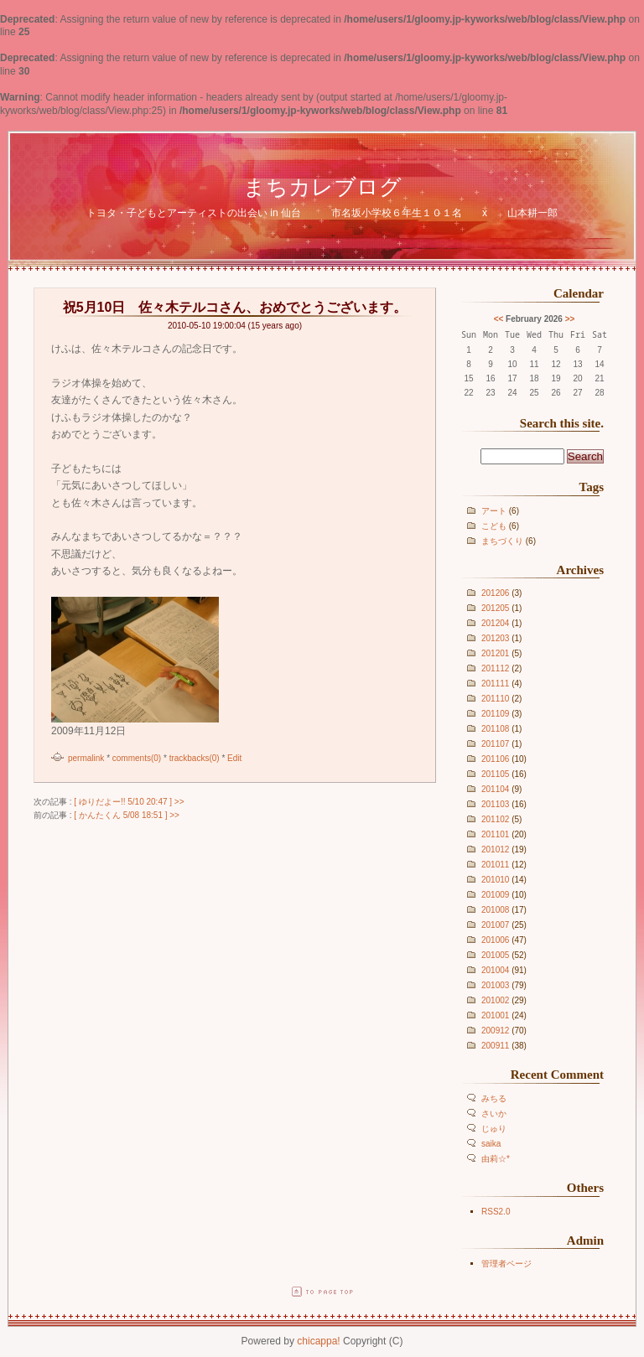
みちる (493, 1098)
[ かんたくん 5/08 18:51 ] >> (126, 815)
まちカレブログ (322, 186)
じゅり (493, 1128)
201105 (495, 774)
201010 (495, 879)
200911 (495, 1045)
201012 (495, 849)
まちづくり (502, 541)
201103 (495, 804)
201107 (495, 743)
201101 (495, 834)
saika (491, 1143)
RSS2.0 (495, 1211)
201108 (495, 728)
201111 (495, 683)
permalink (86, 758)
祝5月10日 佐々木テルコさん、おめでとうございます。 (235, 307)
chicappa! (318, 1341)
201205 (495, 608)
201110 (495, 698)
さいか (493, 1113)
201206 (495, 593)
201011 (495, 864)
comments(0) (136, 758)
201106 (495, 759)
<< (499, 319)
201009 (495, 894)
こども (493, 526)
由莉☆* (495, 1158)
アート (493, 510)
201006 (495, 940)
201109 (495, 713)
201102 (495, 819)
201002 (495, 1000)
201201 (495, 653)
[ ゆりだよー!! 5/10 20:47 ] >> (129, 801)
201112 (495, 668)
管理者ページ (506, 1263)
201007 (495, 925)
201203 (495, 638)
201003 (495, 985)
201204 (495, 623)
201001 (495, 1015)
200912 (495, 1030)
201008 (495, 909)
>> (570, 319)
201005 (495, 955)
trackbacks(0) (194, 758)
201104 (495, 789)
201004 (495, 970)
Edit (234, 758)
